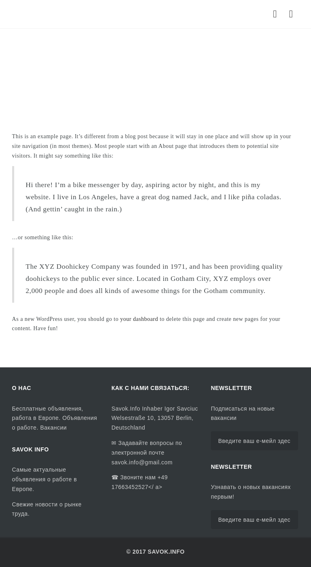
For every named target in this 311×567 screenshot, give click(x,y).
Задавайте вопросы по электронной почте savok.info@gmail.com (146, 453)
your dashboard (139, 319)
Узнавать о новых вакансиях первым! (251, 492)
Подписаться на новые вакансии (243, 413)
